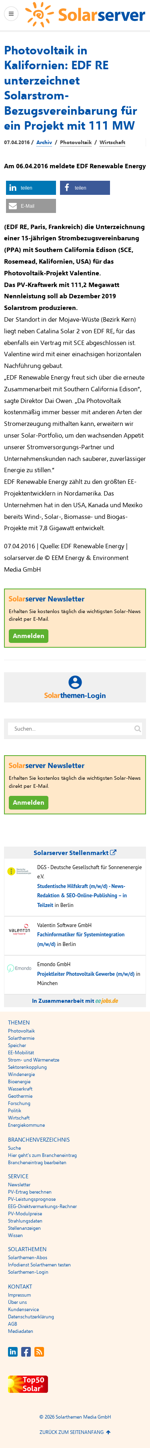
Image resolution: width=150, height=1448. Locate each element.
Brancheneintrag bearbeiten (37, 1162)
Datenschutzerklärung (31, 1317)
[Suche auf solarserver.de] (138, 729)
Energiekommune (26, 1125)
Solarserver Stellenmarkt (75, 853)
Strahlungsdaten (25, 1221)
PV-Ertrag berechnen (30, 1192)
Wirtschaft (112, 142)
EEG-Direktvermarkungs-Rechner (42, 1206)
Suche (14, 1148)
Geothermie (20, 1096)
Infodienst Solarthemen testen (39, 1265)
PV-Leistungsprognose (32, 1199)
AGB (12, 1324)
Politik (14, 1110)
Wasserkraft (20, 1089)
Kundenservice (23, 1309)
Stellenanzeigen (24, 1228)
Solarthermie (21, 1038)
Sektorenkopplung (27, 1067)
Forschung (19, 1103)
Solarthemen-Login (28, 1272)
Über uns (17, 1302)
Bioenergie (19, 1081)
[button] (31, 188)
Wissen (15, 1235)
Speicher (17, 1045)
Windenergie (21, 1074)
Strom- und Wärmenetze (33, 1060)
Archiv (44, 142)
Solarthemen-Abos (27, 1257)
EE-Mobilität (21, 1052)
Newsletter (19, 1185)
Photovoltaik (76, 142)
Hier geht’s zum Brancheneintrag (42, 1155)
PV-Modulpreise (25, 1213)
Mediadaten (20, 1331)
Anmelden (28, 636)
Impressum (19, 1295)
